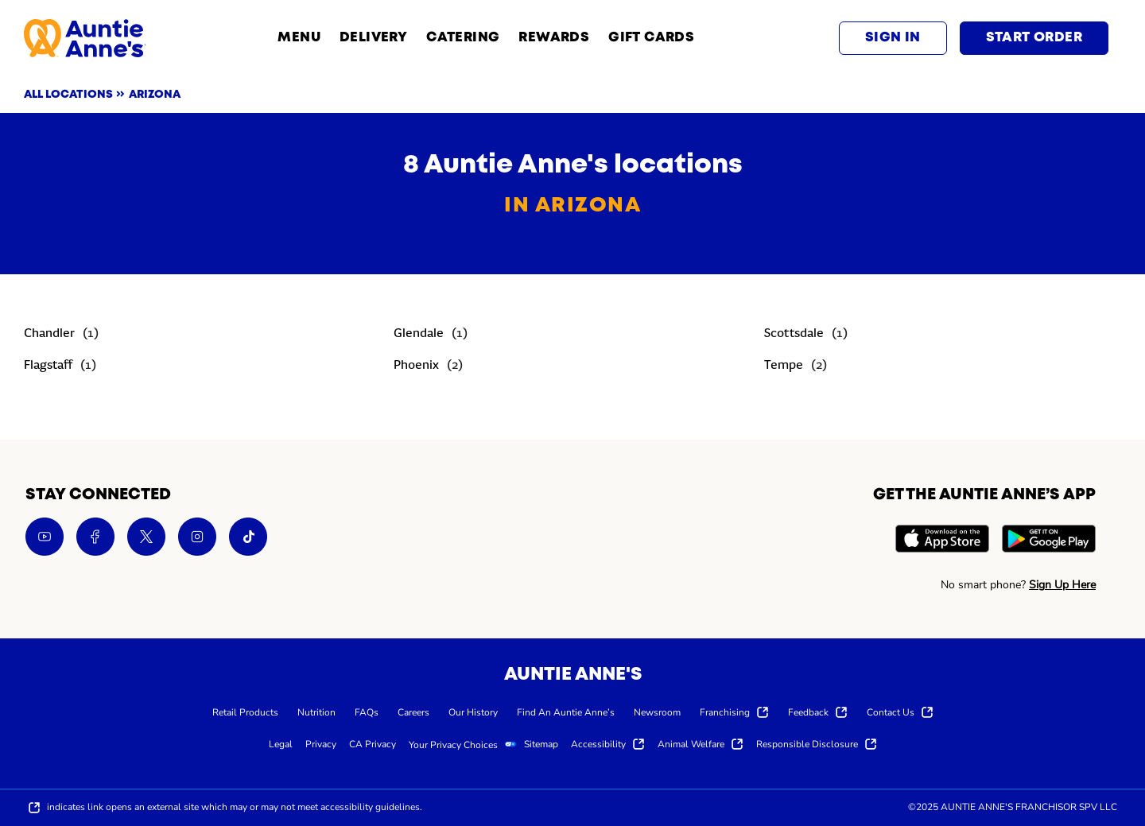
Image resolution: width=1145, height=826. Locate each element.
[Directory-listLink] (61, 334)
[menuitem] (245, 711)
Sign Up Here (1062, 584)
